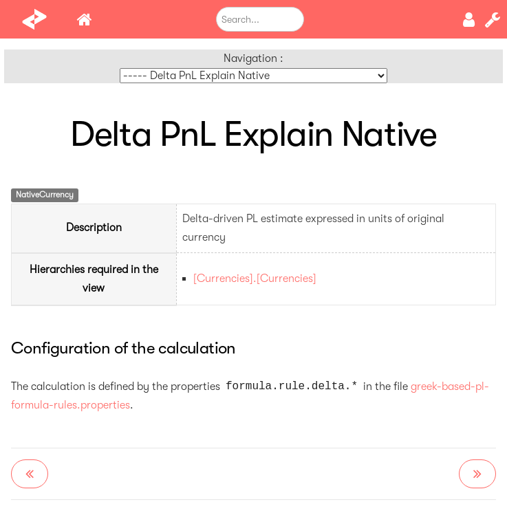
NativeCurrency (45, 194)
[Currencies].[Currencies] (254, 278)
